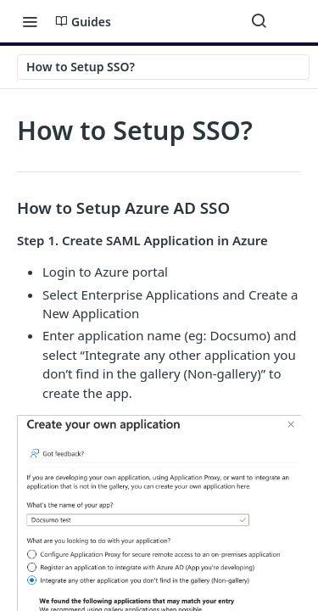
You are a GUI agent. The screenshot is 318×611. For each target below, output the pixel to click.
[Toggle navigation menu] (29, 21)
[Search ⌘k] (258, 21)
